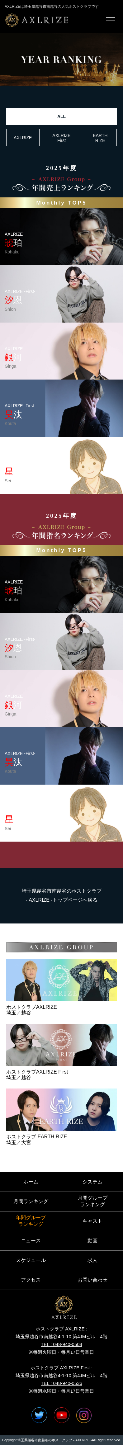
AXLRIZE (23, 137)
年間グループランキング (31, 1221)
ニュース (31, 1240)
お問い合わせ (92, 1279)
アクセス (31, 1279)
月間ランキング (30, 1201)
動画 (92, 1240)
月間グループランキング (92, 1201)
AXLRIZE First (61, 138)
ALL (61, 116)
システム (92, 1181)
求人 (92, 1260)
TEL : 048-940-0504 (61, 1344)
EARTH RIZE (100, 138)
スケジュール (31, 1260)
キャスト (92, 1221)
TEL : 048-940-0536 (61, 1383)
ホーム (30, 1181)
